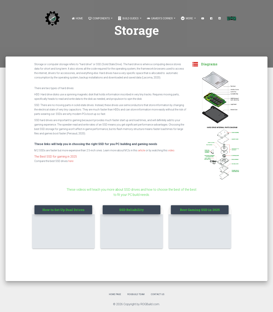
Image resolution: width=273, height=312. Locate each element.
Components (99, 18)
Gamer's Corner (160, 18)
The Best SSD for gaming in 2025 (55, 156)
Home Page (115, 294)
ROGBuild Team (136, 294)
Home (77, 18)
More (187, 18)
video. (171, 150)
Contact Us (157, 294)
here (70, 161)
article (142, 150)
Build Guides (128, 18)
